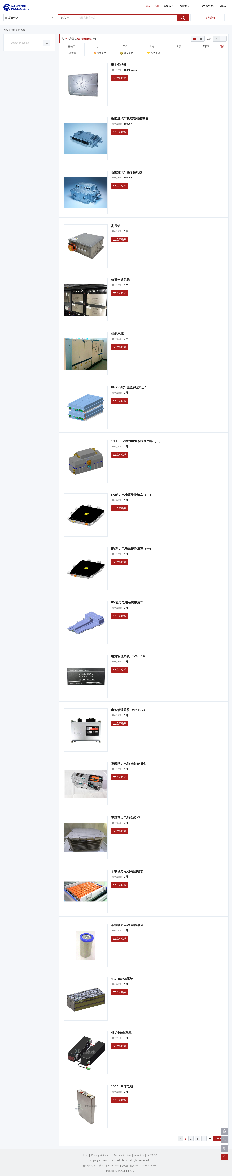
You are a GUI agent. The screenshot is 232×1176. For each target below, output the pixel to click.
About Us (139, 1155)
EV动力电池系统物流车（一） (132, 548)
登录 (148, 6)
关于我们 (152, 1155)
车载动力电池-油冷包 (125, 817)
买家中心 (170, 6)
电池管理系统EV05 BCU (128, 710)
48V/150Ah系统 (122, 979)
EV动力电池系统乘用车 (127, 602)
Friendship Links (122, 1155)
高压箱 (115, 226)
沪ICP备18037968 (109, 1165)
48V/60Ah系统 (121, 1032)
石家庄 (205, 46)
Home (85, 1155)
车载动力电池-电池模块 (127, 871)
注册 (157, 6)
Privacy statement (101, 1155)
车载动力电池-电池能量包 (128, 763)
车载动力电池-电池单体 (127, 925)
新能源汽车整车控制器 (126, 172)
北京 (98, 46)
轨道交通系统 (120, 280)
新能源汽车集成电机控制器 (129, 118)
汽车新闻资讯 (208, 6)
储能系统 (117, 333)
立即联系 (119, 78)
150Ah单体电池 (122, 1086)
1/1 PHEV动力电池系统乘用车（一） (136, 441)
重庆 (179, 46)
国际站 (223, 6)
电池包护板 (119, 64)
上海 (152, 46)
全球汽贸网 (89, 1165)
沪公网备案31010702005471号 (139, 1165)
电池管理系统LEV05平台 (128, 656)
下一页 (219, 1138)
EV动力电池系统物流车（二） (132, 495)
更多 (222, 46)
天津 (125, 46)
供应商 (184, 6)
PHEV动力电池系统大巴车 (129, 387)
